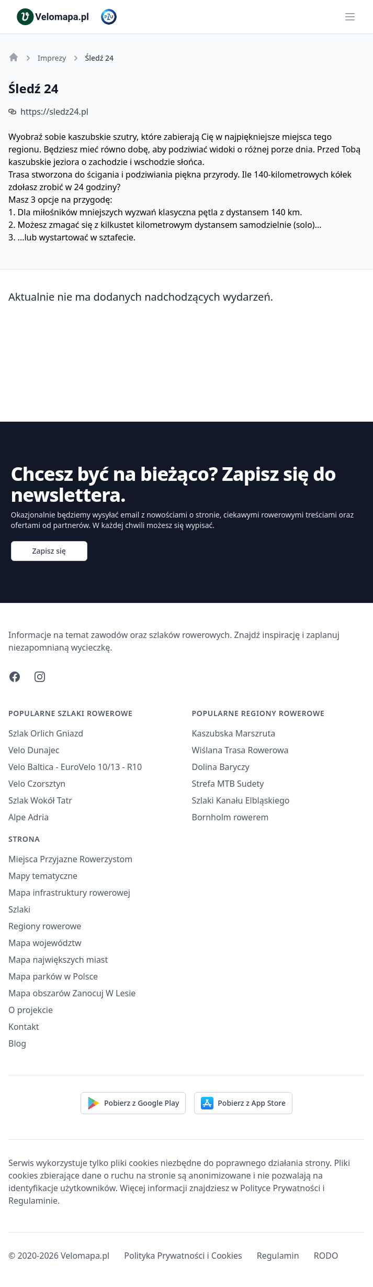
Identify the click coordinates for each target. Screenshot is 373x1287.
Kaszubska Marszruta (234, 733)
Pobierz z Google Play (133, 1103)
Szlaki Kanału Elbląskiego (241, 800)
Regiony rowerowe (44, 926)
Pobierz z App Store (243, 1103)
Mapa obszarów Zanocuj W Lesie (71, 993)
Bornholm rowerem (230, 817)
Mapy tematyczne (42, 876)
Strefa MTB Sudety (228, 783)
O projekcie (30, 1010)
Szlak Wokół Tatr (40, 800)
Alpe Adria (28, 817)
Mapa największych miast (58, 959)
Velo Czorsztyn (36, 783)
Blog (17, 1043)
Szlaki (19, 909)
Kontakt (23, 1026)
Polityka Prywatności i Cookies (183, 1255)
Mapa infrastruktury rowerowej (69, 892)
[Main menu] (350, 16)
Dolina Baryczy (221, 767)
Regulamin (278, 1255)
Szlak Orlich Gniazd (45, 733)
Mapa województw (45, 943)
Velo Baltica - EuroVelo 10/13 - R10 (75, 767)
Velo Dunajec (34, 750)
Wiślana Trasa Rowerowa (240, 750)
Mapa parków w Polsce (53, 976)
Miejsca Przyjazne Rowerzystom (70, 859)
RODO (326, 1255)
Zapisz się (49, 551)
